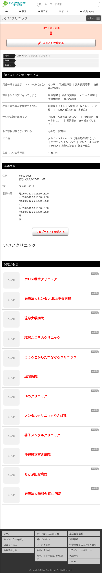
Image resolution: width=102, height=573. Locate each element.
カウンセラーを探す (14, 539)
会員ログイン (88, 11)
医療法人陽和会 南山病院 (42, 493)
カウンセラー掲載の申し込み (50, 557)
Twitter (72, 561)
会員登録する (10, 550)
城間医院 (30, 376)
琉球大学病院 (34, 318)
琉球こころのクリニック (42, 337)
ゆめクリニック (35, 396)
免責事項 (73, 556)
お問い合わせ (43, 550)
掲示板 (42, 11)
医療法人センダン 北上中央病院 (47, 298)
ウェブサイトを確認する (50, 231)
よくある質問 (43, 545)
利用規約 (73, 539)
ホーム (7, 533)
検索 (22, 11)
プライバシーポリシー (80, 550)
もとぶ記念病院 (35, 474)
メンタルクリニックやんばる (45, 415)
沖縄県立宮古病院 (37, 454)
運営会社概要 (76, 533)
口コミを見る (10, 545)
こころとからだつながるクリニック (50, 357)
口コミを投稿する (51, 42)
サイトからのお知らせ (48, 533)
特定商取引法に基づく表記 (82, 545)
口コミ (64, 11)
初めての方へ (43, 539)
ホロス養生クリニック (40, 279)
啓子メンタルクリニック (42, 435)
